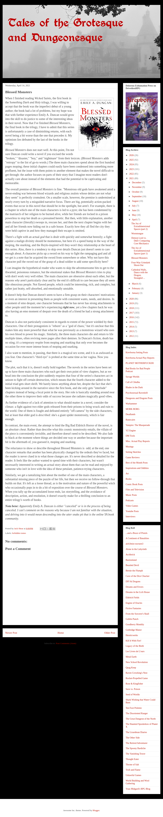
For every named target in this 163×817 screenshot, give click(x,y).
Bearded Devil (132, 565)
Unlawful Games (133, 775)
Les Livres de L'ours (135, 651)
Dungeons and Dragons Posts (139, 398)
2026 (131, 155)
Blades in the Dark (134, 387)
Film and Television (135, 489)
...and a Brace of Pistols (136, 533)
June (134, 210)
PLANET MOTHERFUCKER (140, 363)
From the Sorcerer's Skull (137, 614)
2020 (131, 299)
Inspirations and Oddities (137, 468)
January (136, 293)
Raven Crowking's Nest (136, 673)
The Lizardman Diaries (136, 732)
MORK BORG (132, 409)
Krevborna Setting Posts (137, 352)
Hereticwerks (132, 635)
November (137, 187)
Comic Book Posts (134, 484)
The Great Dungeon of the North (141, 719)
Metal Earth (131, 657)
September (137, 196)
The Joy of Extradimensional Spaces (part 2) (140, 226)
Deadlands (130, 414)
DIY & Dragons (133, 581)
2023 (131, 169)
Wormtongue (137, 233)
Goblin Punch (132, 619)
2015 (131, 322)
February (136, 288)
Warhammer (131, 403)
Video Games (132, 506)
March (135, 284)
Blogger (96, 810)
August (135, 201)
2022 (131, 174)
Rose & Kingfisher (134, 683)
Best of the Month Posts (137, 462)
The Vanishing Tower (135, 754)
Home (61, 632)
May (134, 215)
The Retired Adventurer (136, 743)
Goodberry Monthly (135, 624)
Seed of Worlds (133, 694)
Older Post (109, 632)
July (134, 206)
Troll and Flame (133, 770)
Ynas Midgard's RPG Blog (138, 789)
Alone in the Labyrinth (136, 549)
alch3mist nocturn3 (134, 544)
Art (127, 473)
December (137, 182)
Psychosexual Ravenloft (137, 393)
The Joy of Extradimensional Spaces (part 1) (140, 251)
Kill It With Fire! (133, 640)
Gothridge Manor (134, 630)
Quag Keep (131, 667)
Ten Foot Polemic (134, 708)
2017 (131, 313)
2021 (131, 178)
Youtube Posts (132, 511)
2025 (131, 160)
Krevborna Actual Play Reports (140, 358)
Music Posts (131, 495)
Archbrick (130, 554)
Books (129, 479)
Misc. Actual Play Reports (138, 441)
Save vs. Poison (133, 689)
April (134, 219)
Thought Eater (132, 759)
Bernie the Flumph (134, 570)
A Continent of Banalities (137, 538)
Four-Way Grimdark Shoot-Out (140, 264)
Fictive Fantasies (133, 608)
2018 (131, 308)
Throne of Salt (132, 764)
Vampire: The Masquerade (138, 425)
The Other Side (133, 737)
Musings (130, 446)
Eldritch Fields (132, 597)
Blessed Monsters (139, 258)
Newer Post (11, 632)
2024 (131, 164)
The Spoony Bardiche (136, 748)
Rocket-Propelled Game (137, 678)
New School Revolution (137, 662)
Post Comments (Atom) (66, 643)
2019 (131, 303)
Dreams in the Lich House (138, 592)
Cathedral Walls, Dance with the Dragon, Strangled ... (139, 274)
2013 (131, 331)
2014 (131, 326)
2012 (131, 336)
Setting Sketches (133, 452)
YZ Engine (131, 430)
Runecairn (130, 420)
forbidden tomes (19, 533)
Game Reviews (133, 457)
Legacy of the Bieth (135, 646)
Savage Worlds (132, 377)
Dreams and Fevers (134, 587)
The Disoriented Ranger (137, 713)
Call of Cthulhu (133, 382)
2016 (131, 317)
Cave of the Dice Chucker (137, 576)
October (136, 192)
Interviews (130, 516)
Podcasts (130, 500)
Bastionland (131, 560)
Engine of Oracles (134, 603)
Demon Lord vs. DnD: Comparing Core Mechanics (140, 241)
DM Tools (130, 436)
